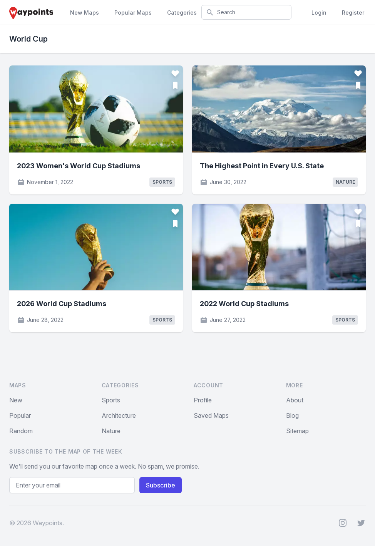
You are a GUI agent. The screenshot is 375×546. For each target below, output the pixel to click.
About (294, 400)
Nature (111, 431)
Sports (111, 400)
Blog (292, 415)
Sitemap (297, 431)
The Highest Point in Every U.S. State (262, 166)
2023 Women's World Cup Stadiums (78, 166)
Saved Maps (211, 415)
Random (21, 431)
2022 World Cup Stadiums (244, 304)
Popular (20, 415)
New (15, 400)
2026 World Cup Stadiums (61, 304)
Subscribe (160, 485)
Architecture (119, 415)
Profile (203, 400)
